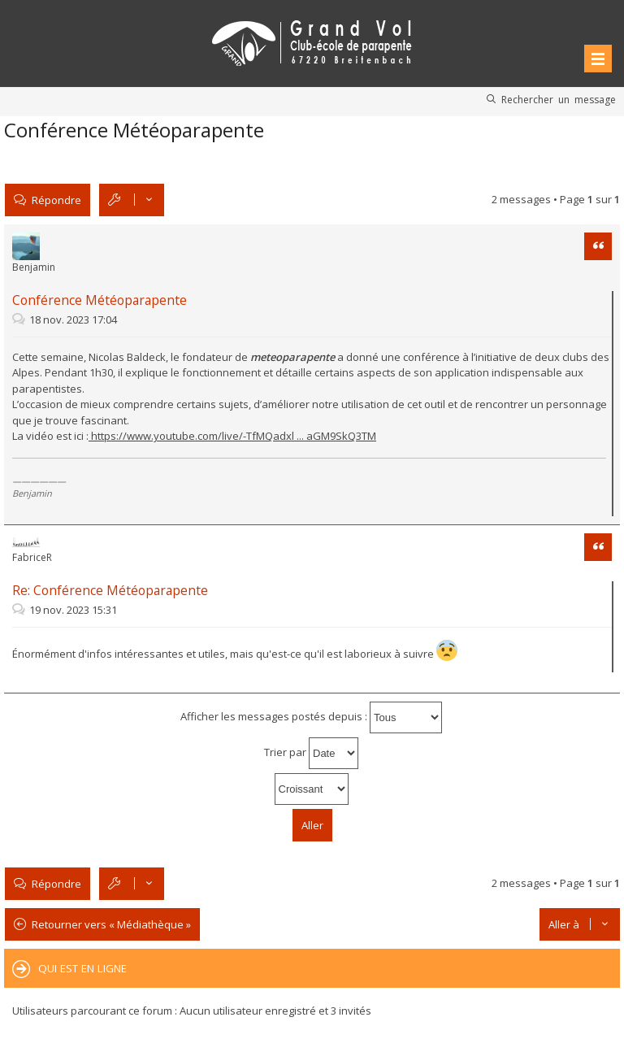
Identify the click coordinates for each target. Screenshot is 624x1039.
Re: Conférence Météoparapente (110, 590)
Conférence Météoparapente (134, 129)
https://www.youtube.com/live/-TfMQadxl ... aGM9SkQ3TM (232, 435)
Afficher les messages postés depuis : (311, 717)
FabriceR (32, 557)
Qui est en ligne (82, 968)
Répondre (56, 199)
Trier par (311, 753)
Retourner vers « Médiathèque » (111, 924)
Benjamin (33, 267)
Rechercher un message (558, 99)
